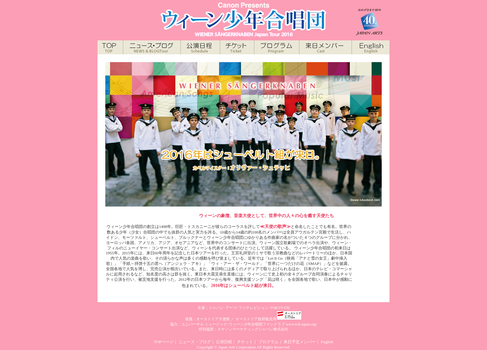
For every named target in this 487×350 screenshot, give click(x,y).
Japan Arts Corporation (237, 347)
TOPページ (163, 341)
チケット (245, 341)
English (327, 341)
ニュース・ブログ (195, 341)
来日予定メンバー (300, 341)
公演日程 (224, 341)
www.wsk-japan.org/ (301, 324)
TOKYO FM (279, 308)
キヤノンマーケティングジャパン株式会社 (252, 329)
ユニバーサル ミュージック (204, 324)
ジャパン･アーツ (223, 308)
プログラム (268, 341)
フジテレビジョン (253, 308)
